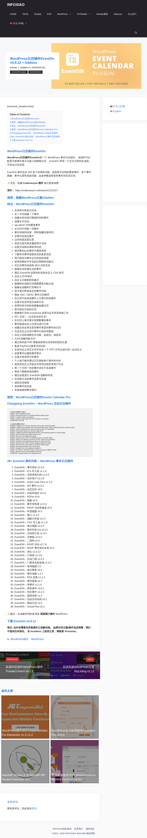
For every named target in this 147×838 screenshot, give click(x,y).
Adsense (118, 14)
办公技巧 (132, 14)
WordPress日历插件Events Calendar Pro (43, 397)
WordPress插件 (18, 72)
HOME (13, 14)
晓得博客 (90, 833)
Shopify (37, 14)
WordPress (65, 14)
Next (90, 659)
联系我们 (78, 829)
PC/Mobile (85, 14)
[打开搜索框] (136, 32)
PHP (49, 14)
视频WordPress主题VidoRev (35, 197)
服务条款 (90, 829)
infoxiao (13, 67)
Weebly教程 (102, 14)
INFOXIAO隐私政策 (62, 829)
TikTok (25, 14)
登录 (34, 808)
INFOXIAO (16, 5)
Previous (12, 659)
